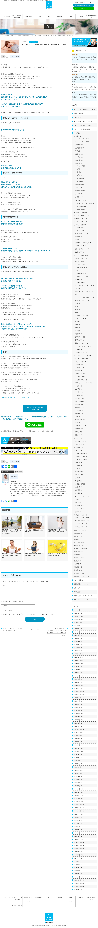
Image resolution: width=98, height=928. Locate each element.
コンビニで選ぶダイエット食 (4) (84, 287)
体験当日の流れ (28, 902)
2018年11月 (77, 885)
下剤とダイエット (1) (80, 443)
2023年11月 (77, 696)
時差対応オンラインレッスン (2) (83, 597)
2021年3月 (77, 797)
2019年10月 (77, 850)
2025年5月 (77, 640)
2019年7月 (77, 860)
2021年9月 (77, 778)
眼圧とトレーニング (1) (82, 498)
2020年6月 (77, 825)
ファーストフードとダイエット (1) (84, 295)
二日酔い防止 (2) (79, 446)
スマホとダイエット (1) (80, 220)
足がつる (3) (78, 195)
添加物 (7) (78, 323)
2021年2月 (77, 800)
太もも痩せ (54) (79, 412)
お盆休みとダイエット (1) (82, 519)
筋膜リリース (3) (79, 559)
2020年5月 (77, 828)
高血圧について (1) (79, 575)
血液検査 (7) (77, 566)
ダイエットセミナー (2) (80, 223)
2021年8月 (77, 781)
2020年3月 (77, 835)
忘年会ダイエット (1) (81, 525)
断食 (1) (77, 311)
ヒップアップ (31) (80, 378)
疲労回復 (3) (78, 492)
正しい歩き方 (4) (79, 544)
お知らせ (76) (77, 119)
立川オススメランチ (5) (80, 550)
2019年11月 (77, 847)
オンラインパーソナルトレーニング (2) (85, 111)
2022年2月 (77, 762)
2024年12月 (77, 656)
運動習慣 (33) (78, 569)
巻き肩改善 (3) (79, 159)
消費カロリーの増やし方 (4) (83, 244)
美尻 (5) (77, 424)
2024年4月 (77, 681)
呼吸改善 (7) (78, 153)
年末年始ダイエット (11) (82, 522)
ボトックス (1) (78, 440)
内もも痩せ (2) (79, 409)
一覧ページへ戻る (34, 631)
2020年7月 (77, 822)
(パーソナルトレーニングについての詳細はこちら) (15, 399)
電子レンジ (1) (79, 510)
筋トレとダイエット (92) (82, 251)
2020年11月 (77, 809)
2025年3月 (77, 646)
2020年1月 (77, 841)
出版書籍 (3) (77, 513)
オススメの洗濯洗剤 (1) (80, 208)
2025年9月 (77, 627)
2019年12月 (77, 844)
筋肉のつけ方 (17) (79, 553)
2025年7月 (77, 634)
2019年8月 (77, 857)
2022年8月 (77, 744)
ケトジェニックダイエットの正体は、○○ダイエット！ (12, 631)
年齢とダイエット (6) (80, 532)
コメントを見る (14, 58)
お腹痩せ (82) (79, 366)
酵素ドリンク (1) (80, 339)
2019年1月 (77, 879)
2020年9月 (77, 816)
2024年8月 (77, 668)
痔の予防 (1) (78, 495)
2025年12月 (77, 624)
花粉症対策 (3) (79, 507)
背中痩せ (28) (79, 430)
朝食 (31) (77, 314)
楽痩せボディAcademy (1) (81, 601)
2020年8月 (77, 819)
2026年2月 (77, 618)
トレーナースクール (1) (80, 354)
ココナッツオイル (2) (81, 284)
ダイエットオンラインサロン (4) (83, 123)
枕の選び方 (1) (78, 538)
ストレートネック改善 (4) (82, 143)
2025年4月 (77, 643)
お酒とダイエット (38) (81, 278)
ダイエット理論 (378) (80, 226)
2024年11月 (77, 659)
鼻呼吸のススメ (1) (80, 199)
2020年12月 (77, 806)
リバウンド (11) (79, 232)
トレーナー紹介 (17, 904)
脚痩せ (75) (78, 434)
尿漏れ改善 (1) (79, 156)
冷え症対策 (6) (79, 482)
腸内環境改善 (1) (80, 192)
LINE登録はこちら (84, 8)
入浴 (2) (77, 479)
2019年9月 (77, 853)
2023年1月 (77, 728)
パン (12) (77, 290)
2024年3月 (77, 684)
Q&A (49, 17)
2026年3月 (77, 615)
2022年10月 (77, 737)
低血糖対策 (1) (79, 473)
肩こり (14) (78, 189)
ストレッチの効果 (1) (81, 461)
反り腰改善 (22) (79, 149)
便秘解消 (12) (79, 476)
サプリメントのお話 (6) (80, 214)
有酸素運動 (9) (78, 535)
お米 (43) (77, 272)
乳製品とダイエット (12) (82, 302)
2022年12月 (77, 731)
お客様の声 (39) (78, 115)
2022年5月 (77, 753)
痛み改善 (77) (79, 165)
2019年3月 (77, 872)
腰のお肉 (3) (78, 437)
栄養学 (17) (77, 541)
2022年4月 (77, 756)
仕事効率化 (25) (78, 449)
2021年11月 (77, 772)
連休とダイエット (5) (81, 528)
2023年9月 (77, 703)
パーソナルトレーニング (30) (82, 357)
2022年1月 (77, 765)
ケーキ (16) (78, 281)
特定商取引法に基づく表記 (17, 907)
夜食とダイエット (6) (81, 308)
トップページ (5, 17)
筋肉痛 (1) (77, 556)
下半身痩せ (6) (79, 394)
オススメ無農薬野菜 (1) (80, 211)
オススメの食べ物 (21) (81, 269)
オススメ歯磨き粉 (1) (81, 455)
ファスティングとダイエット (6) (84, 299)
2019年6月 (77, 863)
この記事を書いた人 (8, 473)
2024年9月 (77, 665)
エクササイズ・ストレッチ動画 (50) (84, 205)
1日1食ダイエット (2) (81, 260)
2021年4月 (77, 794)
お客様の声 (60, 17)
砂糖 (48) (77, 326)
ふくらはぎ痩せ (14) (81, 381)
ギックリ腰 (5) (81, 167)
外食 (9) (77, 305)
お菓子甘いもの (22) (81, 275)
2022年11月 (77, 734)
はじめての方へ (38, 17)
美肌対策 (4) (77, 562)
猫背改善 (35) (79, 162)
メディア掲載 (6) (78, 582)
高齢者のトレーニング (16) (81, 578)
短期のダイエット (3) (81, 501)
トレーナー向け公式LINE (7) (82, 131)
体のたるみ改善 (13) (81, 403)
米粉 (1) (77, 332)
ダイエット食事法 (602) (81, 257)
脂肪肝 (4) (78, 504)
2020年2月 (77, 838)
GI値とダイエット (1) (80, 202)
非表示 (15, 478)
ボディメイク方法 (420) (81, 363)
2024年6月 (77, 674)
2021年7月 (77, 784)
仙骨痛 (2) (79, 171)
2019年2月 (77, 875)
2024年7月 (77, 671)
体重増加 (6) (78, 238)
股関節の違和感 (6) (80, 186)
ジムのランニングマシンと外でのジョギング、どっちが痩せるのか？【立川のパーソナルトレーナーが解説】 (56, 633)
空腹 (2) (77, 329)
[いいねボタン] (3, 58)
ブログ (70, 17)
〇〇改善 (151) (78, 138)
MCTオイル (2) (79, 263)
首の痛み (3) (80, 183)
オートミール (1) (80, 266)
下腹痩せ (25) (79, 397)
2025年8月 (77, 630)
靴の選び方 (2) (78, 572)
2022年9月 (77, 740)
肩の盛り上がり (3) (80, 427)
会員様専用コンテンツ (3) (81, 586)
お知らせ (70, 902)
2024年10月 (77, 662)
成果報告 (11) (77, 593)
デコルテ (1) (78, 372)
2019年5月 (77, 866)
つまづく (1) (78, 464)
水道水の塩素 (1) (80, 486)
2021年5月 (77, 791)
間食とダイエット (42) (81, 345)
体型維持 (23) (79, 406)
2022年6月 (77, 750)
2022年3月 (77, 759)
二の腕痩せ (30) (79, 400)
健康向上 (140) (78, 452)
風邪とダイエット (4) (81, 254)
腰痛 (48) (79, 177)
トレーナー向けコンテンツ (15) (82, 127)
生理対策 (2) (78, 489)
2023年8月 (77, 706)
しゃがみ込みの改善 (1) (82, 140)
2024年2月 (77, 687)
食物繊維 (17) (79, 351)
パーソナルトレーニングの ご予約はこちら (35, 410)
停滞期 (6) (78, 241)
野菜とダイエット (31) (81, 342)
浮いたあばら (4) (80, 421)
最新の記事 (19, 473)
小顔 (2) (77, 418)
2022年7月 (77, 747)
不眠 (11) (77, 470)
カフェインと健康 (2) (81, 458)
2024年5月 (77, 678)
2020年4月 (77, 831)
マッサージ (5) (79, 229)
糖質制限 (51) (79, 336)
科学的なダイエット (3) (80, 547)
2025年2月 (77, 649)
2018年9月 (77, 891)
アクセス (81, 17)
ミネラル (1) (78, 467)
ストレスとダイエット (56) (81, 217)
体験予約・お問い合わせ (93, 17)
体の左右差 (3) (79, 146)
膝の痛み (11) (80, 180)
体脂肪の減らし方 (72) (81, 235)
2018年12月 (77, 882)
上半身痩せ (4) (79, 391)
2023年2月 (77, 725)
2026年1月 (77, 621)
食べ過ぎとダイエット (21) (83, 348)
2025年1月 (77, 652)
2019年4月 (77, 869)
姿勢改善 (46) (79, 415)
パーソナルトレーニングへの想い (16, 17)
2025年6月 (77, 637)
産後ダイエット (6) (80, 248)
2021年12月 (77, 769)
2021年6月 (77, 787)
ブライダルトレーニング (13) (83, 385)
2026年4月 (77, 612)
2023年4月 (77, 718)
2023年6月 (77, 712)
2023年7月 (77, 709)
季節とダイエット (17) (80, 517)
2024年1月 (77, 690)
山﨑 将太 (13, 483)
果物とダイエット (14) (81, 317)
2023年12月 (77, 693)
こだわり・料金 (27, 17)
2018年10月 (77, 888)
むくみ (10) (78, 388)
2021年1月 (77, 803)
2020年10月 (77, 813)
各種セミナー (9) (78, 590)
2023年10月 (77, 700)
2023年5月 (77, 715)
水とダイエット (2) (80, 320)
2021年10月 (77, 775)
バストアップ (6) (80, 375)
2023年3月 (77, 721)
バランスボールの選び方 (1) (82, 360)
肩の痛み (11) (80, 174)
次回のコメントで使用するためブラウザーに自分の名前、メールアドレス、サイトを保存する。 (30, 616)
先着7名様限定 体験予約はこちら (84, 5)
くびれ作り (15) (79, 369)
